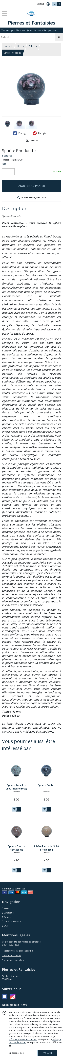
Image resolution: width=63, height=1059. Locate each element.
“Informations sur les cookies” (23, 1039)
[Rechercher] (59, 37)
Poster (31, 141)
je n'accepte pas (16, 1052)
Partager (20, 133)
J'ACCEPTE (47, 1052)
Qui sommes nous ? (12, 921)
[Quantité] (8, 171)
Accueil (8, 46)
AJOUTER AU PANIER (31, 186)
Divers (20, 46)
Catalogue (8, 912)
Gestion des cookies (11, 955)
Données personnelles (13, 960)
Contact (40, 4)
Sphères (33, 46)
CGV (5, 925)
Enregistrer (41, 133)
